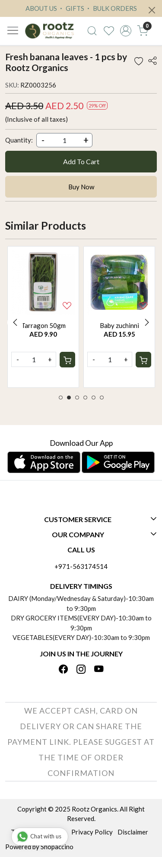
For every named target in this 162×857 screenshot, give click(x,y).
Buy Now (81, 187)
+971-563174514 (81, 566)
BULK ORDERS (111, 8)
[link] (92, 30)
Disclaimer (133, 832)
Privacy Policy (92, 832)
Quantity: (19, 140)
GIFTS (71, 8)
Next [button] (147, 322)
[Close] (152, 10)
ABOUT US (41, 8)
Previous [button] (15, 322)
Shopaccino (57, 847)
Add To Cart (81, 161)
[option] (43, 317)
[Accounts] (125, 30)
